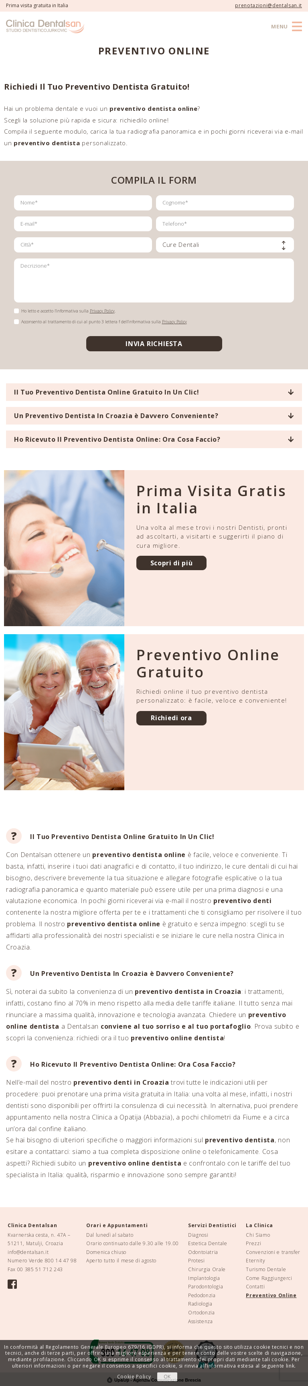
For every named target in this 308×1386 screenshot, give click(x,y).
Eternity (255, 1260)
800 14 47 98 (61, 1260)
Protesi (196, 1260)
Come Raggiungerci (269, 1278)
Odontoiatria (203, 1252)
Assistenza (200, 1321)
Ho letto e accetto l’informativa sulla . (68, 310)
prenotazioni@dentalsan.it (268, 5)
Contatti (255, 1286)
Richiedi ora (171, 717)
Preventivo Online (271, 1295)
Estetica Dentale (207, 1243)
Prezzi (253, 1243)
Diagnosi (198, 1235)
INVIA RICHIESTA (154, 343)
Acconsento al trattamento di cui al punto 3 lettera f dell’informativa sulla (104, 321)
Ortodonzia (201, 1312)
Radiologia (200, 1303)
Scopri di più (171, 563)
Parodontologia (205, 1286)
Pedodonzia (202, 1295)
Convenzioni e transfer (273, 1252)
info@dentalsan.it (28, 1252)
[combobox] (225, 244)
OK (167, 1376)
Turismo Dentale (266, 1269)
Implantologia (204, 1278)
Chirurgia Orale (207, 1269)
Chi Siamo (258, 1235)
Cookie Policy (134, 1376)
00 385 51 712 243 (40, 1269)
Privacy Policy (102, 311)
